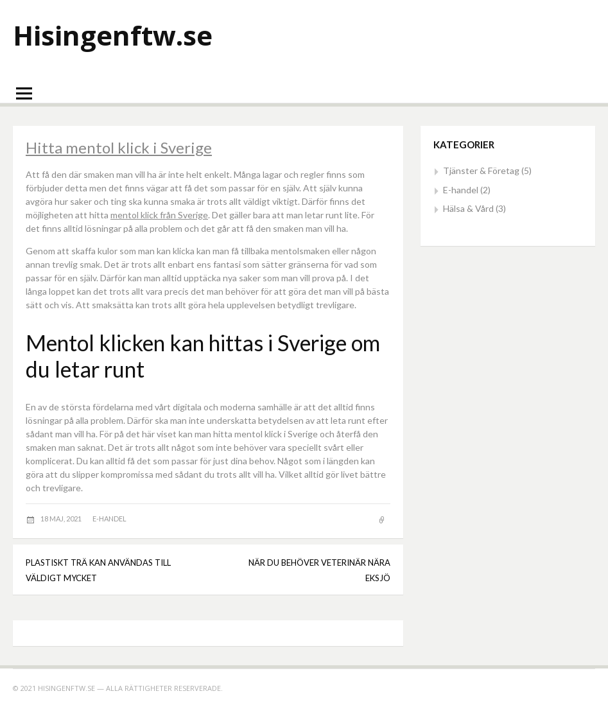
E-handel (109, 518)
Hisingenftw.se (113, 35)
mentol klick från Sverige (159, 214)
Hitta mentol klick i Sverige (119, 147)
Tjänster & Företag (481, 170)
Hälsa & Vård (468, 208)
